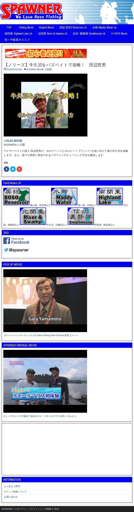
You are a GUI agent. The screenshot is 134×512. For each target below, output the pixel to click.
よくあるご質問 (12, 486)
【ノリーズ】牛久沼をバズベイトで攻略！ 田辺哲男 (55, 64)
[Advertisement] (67, 449)
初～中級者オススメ (17, 39)
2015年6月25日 (14, 69)
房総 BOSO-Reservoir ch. (73, 27)
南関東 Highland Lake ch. (19, 33)
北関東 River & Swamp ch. (53, 33)
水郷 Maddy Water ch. (104, 27)
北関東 (48, 69)
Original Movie (46, 27)
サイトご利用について (15, 491)
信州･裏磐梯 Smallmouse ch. (89, 33)
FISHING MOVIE (35, 69)
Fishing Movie (26, 27)
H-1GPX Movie (119, 33)
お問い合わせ (11, 497)
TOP (9, 27)
